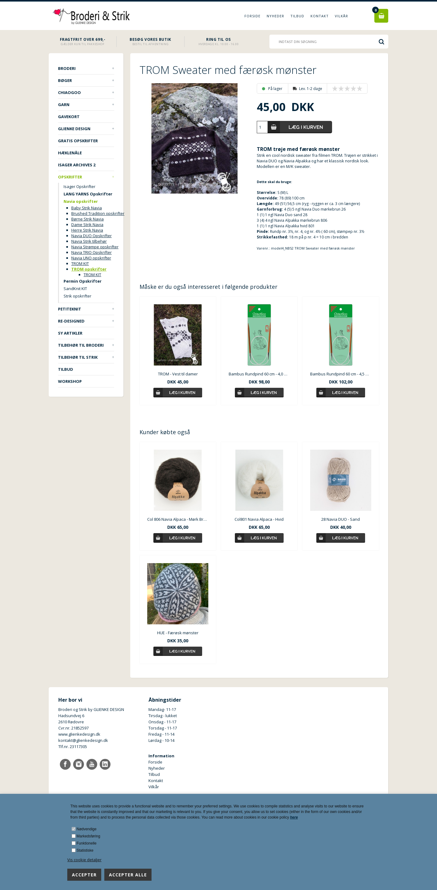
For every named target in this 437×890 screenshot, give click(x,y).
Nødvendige (87, 829)
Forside (252, 16)
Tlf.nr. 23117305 (72, 746)
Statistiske (85, 850)
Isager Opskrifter (79, 186)
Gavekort (69, 116)
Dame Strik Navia (87, 224)
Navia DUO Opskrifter (91, 235)
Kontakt (319, 16)
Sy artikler (70, 333)
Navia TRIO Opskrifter (91, 252)
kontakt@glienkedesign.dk (83, 740)
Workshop (70, 381)
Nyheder (275, 16)
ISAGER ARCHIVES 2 (76, 165)
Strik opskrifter (77, 296)
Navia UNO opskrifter (91, 258)
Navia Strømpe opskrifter (95, 247)
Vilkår (341, 16)
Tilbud (297, 16)
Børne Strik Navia (87, 219)
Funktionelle (87, 843)
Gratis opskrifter (78, 140)
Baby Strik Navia (86, 208)
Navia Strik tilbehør (89, 241)
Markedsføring (88, 836)
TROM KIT (80, 263)
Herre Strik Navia (87, 230)
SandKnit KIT (75, 288)
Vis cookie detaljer (84, 859)
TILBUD (65, 369)
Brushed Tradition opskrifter (97, 213)
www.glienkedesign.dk (79, 734)
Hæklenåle (70, 153)
